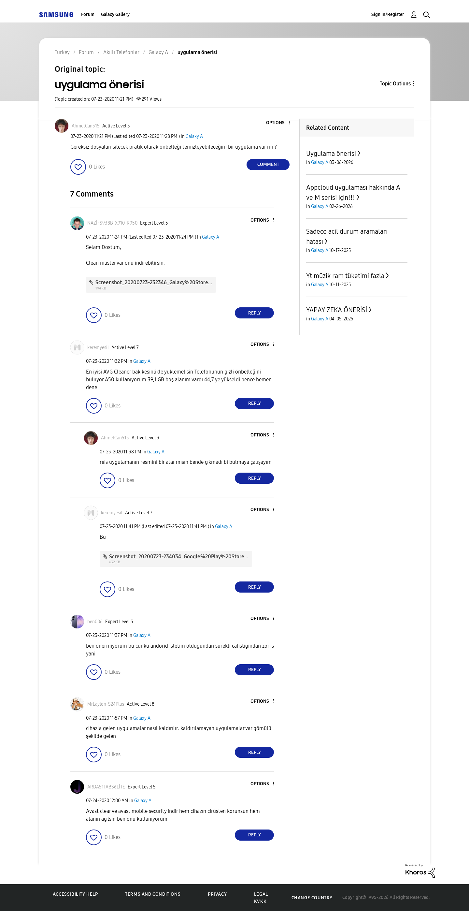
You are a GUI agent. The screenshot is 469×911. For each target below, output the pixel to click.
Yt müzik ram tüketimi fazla (345, 276)
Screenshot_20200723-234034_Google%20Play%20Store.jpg (181, 556)
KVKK (260, 901)
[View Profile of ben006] (95, 621)
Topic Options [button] (395, 84)
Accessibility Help (75, 894)
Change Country (312, 898)
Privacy (217, 894)
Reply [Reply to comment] (254, 313)
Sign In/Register (387, 14)
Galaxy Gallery (115, 14)
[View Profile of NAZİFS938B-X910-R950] (112, 223)
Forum (87, 14)
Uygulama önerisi (331, 153)
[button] (278, 123)
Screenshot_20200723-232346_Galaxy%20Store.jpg (156, 282)
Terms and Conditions (152, 894)
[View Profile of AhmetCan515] (86, 126)
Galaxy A (194, 136)
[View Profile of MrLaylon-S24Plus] (105, 704)
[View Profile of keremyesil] (98, 347)
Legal (261, 894)
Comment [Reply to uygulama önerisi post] (268, 164)
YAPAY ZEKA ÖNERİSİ (336, 310)
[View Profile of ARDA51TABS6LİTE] (106, 787)
